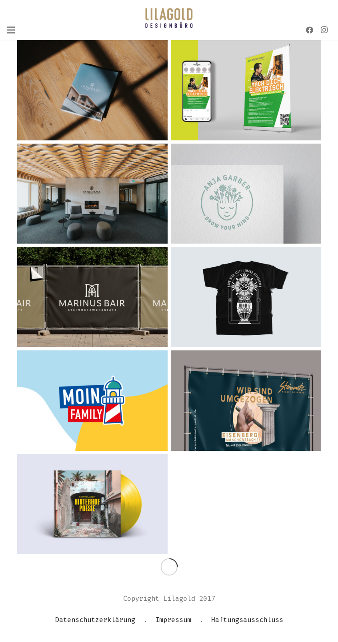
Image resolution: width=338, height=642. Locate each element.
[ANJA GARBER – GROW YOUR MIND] (246, 194)
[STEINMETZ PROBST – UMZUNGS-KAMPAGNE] (246, 400)
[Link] (169, 18)
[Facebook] (309, 30)
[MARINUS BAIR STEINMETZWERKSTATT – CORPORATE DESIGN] (92, 297)
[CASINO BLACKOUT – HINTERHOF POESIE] (92, 504)
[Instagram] (324, 30)
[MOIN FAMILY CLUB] (92, 400)
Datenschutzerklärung (95, 620)
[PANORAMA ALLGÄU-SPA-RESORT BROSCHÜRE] (92, 90)
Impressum (173, 620)
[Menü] (10, 30)
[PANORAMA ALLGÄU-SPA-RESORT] (92, 194)
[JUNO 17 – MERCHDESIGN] (246, 297)
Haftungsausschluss (247, 620)
